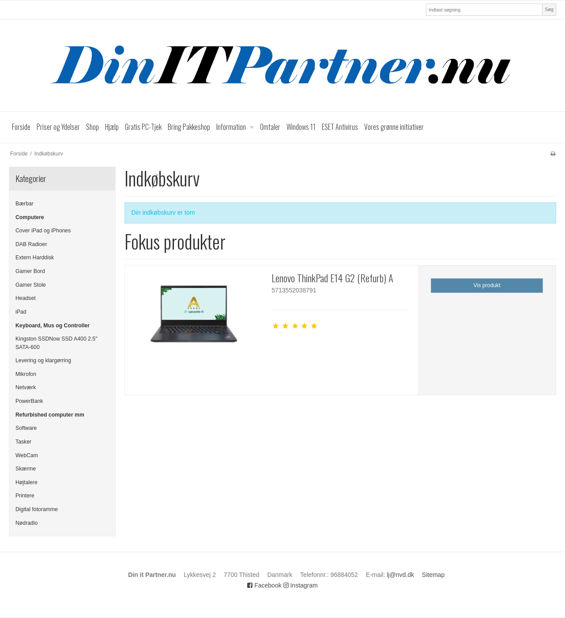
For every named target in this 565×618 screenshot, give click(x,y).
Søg (549, 9)
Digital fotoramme (36, 509)
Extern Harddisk (34, 257)
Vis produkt (487, 285)
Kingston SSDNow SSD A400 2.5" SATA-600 (56, 343)
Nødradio (26, 523)
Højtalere (26, 482)
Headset (25, 298)
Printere (24, 496)
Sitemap (433, 574)
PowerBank (29, 401)
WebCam (26, 455)
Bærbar (24, 204)
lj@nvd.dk (400, 574)
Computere (29, 217)
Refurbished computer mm (49, 415)
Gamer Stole (30, 285)
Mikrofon (25, 374)
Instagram (300, 585)
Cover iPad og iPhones (43, 230)
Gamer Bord (30, 271)
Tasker (23, 442)
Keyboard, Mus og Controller (52, 325)
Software (26, 428)
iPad (20, 312)
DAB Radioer (31, 244)
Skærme (25, 469)
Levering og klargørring (43, 360)
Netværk (25, 387)
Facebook (264, 585)
